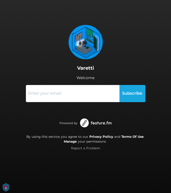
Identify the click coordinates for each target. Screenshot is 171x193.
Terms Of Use (132, 137)
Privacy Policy (101, 137)
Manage (70, 141)
